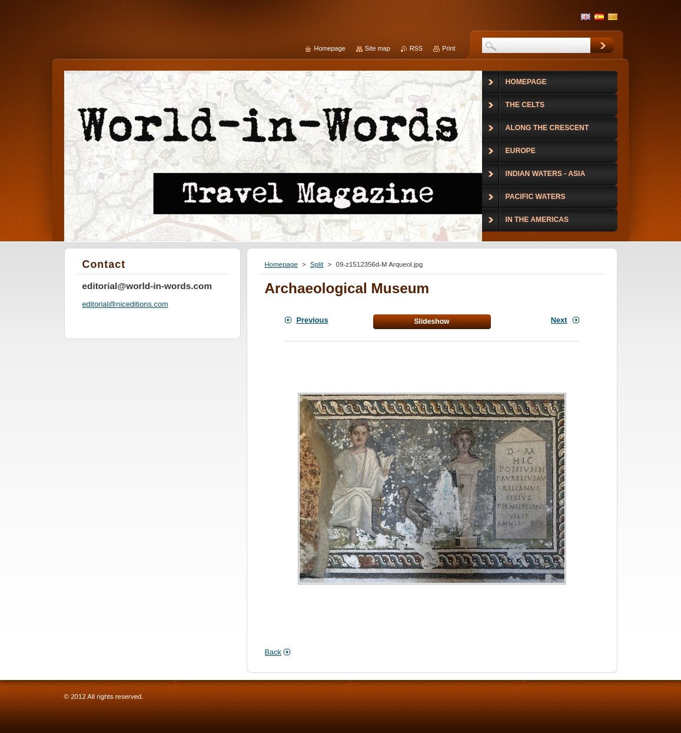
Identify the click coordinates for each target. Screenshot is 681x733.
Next (559, 320)
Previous (312, 320)
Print (448, 48)
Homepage (281, 264)
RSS (416, 48)
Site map (377, 48)
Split (316, 264)
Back (273, 652)
